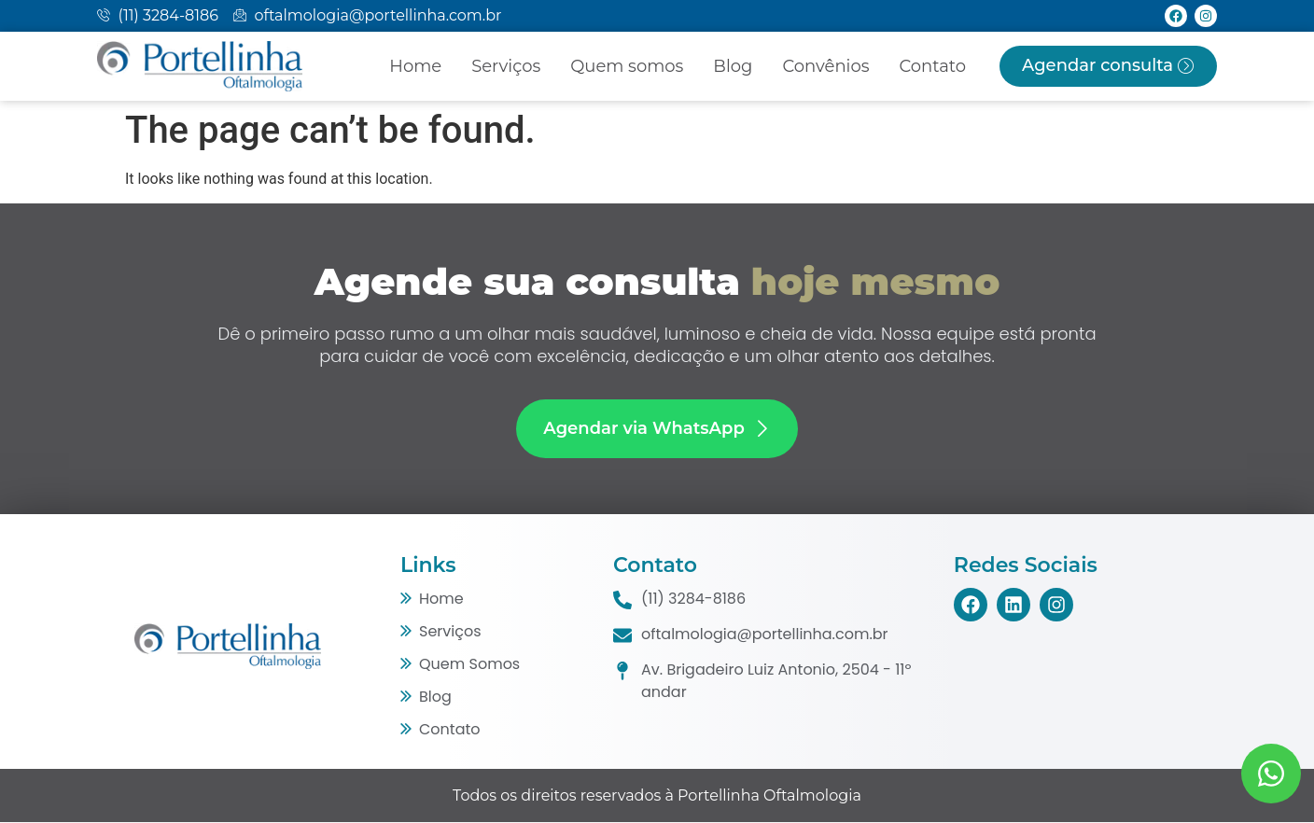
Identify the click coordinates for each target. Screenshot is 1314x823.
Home (415, 66)
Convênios (825, 66)
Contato (932, 66)
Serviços (505, 66)
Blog (732, 66)
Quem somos (626, 66)
